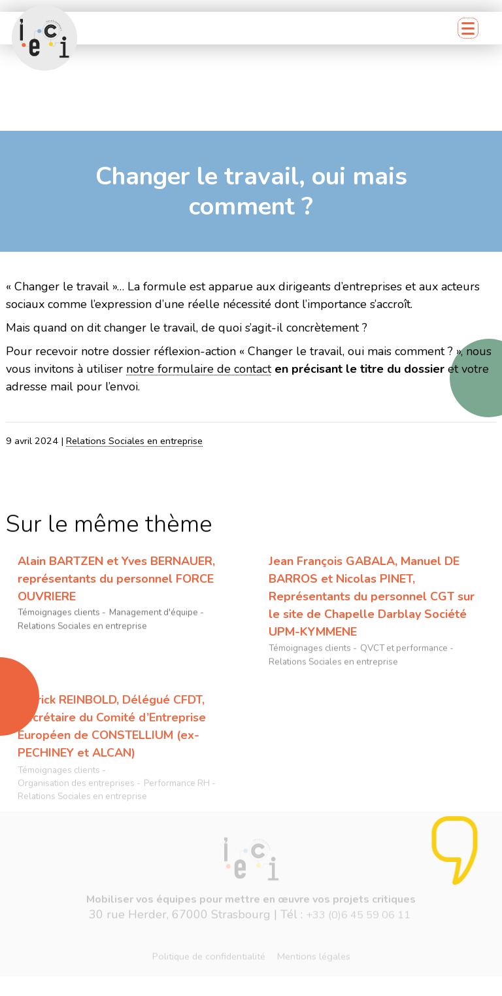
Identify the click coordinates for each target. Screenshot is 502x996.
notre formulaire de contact (198, 369)
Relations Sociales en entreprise (134, 440)
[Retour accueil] (44, 38)
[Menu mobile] (468, 28)
